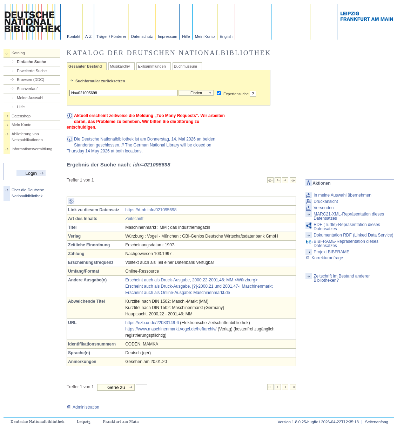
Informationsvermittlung (32, 149)
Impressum (167, 36)
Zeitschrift (134, 218)
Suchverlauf (27, 89)
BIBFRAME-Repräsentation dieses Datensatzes (346, 243)
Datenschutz (142, 36)
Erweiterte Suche (32, 71)
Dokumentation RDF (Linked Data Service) (353, 235)
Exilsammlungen (152, 66)
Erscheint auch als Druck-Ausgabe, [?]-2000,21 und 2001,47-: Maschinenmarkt (198, 286)
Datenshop (21, 116)
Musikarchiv (120, 66)
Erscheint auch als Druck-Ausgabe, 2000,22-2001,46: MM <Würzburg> (191, 280)
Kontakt (73, 36)
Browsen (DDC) (30, 79)
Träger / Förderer (111, 36)
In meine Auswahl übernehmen (342, 195)
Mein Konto (205, 36)
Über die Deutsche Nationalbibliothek (28, 193)
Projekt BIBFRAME (331, 251)
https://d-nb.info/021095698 (150, 209)
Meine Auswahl (30, 98)
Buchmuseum (185, 66)
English (226, 36)
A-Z (88, 36)
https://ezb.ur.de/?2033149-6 (152, 322)
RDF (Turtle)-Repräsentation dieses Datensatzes (347, 226)
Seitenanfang (376, 422)
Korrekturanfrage (324, 257)
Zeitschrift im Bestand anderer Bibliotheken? (342, 278)
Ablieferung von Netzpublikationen (27, 137)
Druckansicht (326, 201)
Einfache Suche (31, 62)
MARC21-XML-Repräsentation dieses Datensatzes (349, 216)
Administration (83, 407)
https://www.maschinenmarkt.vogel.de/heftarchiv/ (170, 329)
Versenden (324, 207)
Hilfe (186, 36)
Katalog (18, 53)
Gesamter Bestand (85, 66)
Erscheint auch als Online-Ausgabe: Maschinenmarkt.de (177, 292)
